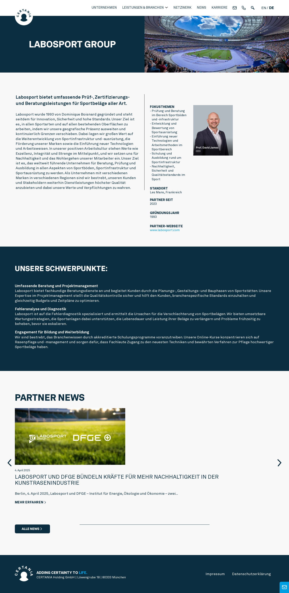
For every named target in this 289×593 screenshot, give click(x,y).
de (271, 8)
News (201, 7)
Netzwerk (182, 7)
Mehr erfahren (29, 502)
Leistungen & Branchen (143, 7)
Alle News (30, 529)
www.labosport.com (165, 230)
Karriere (219, 7)
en (263, 8)
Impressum (215, 574)
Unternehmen (104, 7)
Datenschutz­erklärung (251, 574)
